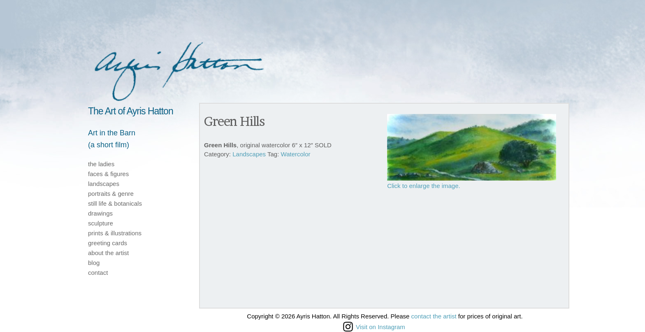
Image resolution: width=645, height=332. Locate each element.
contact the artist (434, 316)
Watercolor (296, 154)
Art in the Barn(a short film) (111, 139)
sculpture (100, 223)
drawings (100, 213)
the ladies (101, 163)
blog (94, 262)
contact (98, 272)
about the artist (108, 252)
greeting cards (107, 242)
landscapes (103, 183)
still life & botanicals (115, 203)
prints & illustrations (115, 233)
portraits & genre (111, 193)
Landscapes (249, 154)
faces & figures (108, 173)
